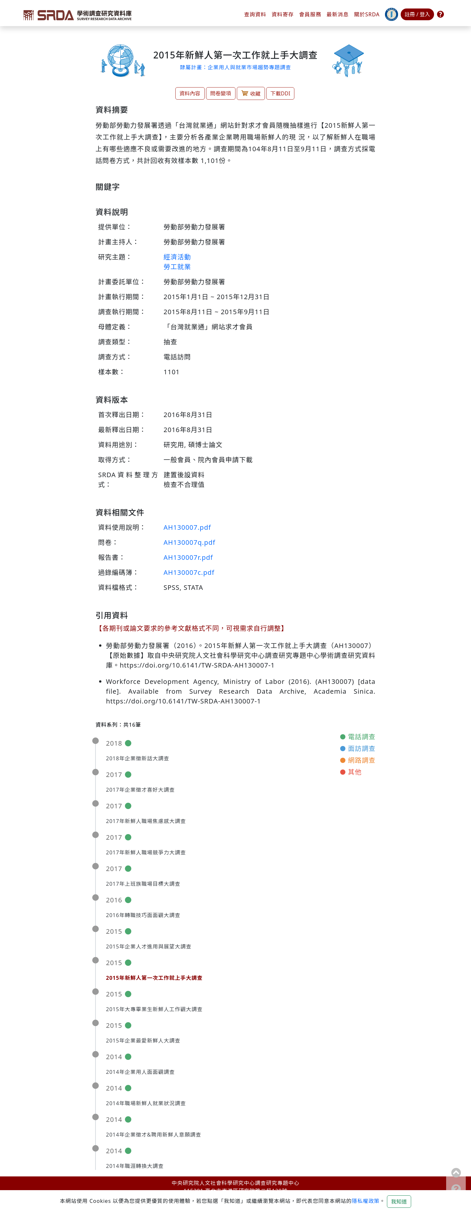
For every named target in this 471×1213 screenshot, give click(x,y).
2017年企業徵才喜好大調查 (140, 789)
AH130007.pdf (187, 527)
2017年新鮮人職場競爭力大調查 (146, 852)
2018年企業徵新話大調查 (137, 758)
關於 (366, 14)
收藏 (251, 93)
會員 (310, 14)
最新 (337, 14)
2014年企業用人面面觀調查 (140, 1072)
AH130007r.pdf (188, 557)
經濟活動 (177, 256)
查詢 (255, 14)
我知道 (399, 1201)
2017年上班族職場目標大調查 (143, 883)
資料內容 (190, 93)
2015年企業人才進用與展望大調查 (149, 946)
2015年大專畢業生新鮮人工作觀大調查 (154, 1009)
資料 (282, 14)
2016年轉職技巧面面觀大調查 (143, 915)
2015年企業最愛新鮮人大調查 (143, 1040)
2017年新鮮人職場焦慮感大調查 (146, 821)
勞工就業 (177, 266)
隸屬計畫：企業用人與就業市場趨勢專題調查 (235, 67)
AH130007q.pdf (189, 542)
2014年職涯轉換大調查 (135, 1166)
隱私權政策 (365, 1201)
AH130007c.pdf (189, 572)
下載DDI (280, 93)
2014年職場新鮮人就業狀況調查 (146, 1103)
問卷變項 (220, 93)
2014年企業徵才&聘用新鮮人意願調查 (153, 1134)
